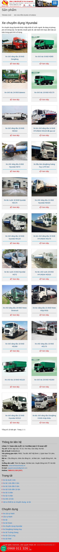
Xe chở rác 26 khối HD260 (44, 380)
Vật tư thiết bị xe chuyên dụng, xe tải (16, 502)
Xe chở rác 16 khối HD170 (44, 92)
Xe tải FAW (6, 539)
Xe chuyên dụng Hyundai (25, 15)
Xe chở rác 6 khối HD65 (44, 56)
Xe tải (4, 520)
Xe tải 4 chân (7, 496)
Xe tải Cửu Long (8, 536)
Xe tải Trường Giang (10, 532)
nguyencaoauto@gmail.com (17, 468)
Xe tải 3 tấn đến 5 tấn (10, 486)
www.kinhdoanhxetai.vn (17, 465)
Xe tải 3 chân (7, 493)
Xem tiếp (14, 64)
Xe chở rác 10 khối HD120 (15, 380)
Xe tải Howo (7, 523)
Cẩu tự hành (7, 517)
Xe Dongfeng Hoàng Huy (12, 529)
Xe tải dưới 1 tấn (9, 480)
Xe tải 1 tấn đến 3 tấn (10, 483)
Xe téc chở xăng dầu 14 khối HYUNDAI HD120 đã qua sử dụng (44, 131)
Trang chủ (6, 15)
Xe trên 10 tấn (8, 499)
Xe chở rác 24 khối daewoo (14, 92)
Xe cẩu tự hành (8, 513)
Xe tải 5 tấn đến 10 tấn (11, 489)
